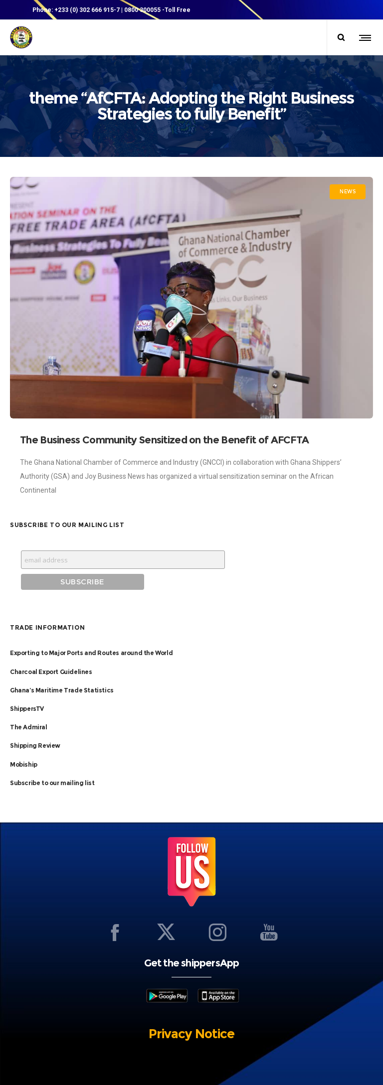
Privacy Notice (191, 1033)
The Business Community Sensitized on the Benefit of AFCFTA (164, 440)
